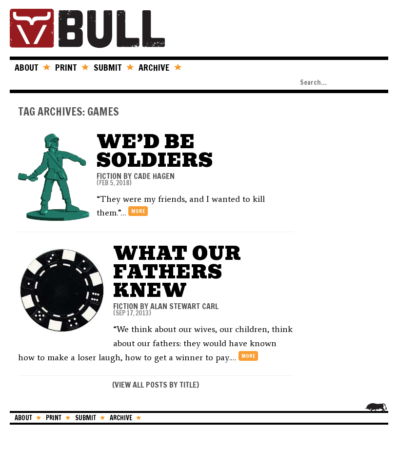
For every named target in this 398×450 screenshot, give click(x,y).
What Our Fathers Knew (177, 271)
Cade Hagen (154, 176)
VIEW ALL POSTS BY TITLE (156, 384)
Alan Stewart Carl (184, 306)
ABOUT (26, 67)
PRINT (66, 67)
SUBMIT (107, 67)
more (138, 211)
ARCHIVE (154, 67)
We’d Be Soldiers (155, 151)
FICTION (109, 176)
